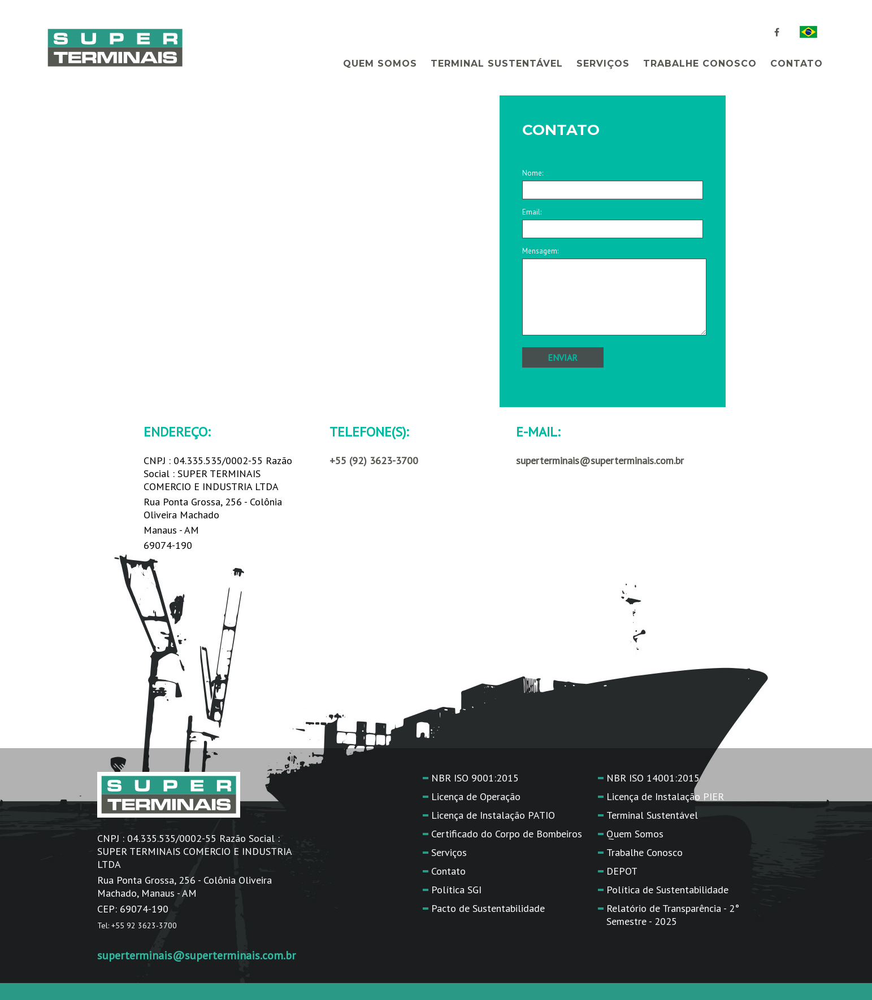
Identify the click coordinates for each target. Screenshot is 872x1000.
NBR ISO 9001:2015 (475, 777)
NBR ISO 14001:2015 (653, 777)
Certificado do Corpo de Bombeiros (506, 833)
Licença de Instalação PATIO (493, 815)
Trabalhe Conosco (700, 63)
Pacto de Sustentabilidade (488, 908)
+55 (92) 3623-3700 (373, 460)
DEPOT (621, 870)
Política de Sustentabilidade (667, 889)
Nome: (612, 181)
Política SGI (456, 889)
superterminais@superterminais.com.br (196, 955)
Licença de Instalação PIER (665, 796)
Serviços (603, 63)
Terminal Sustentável (497, 63)
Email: (612, 220)
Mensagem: (612, 292)
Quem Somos (380, 63)
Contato (796, 63)
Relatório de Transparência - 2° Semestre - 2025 (672, 915)
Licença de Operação (475, 796)
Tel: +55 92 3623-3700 (137, 925)
